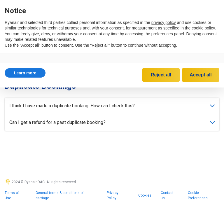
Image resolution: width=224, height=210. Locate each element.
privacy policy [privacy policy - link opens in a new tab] (163, 22)
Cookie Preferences (198, 195)
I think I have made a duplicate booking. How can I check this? (112, 105)
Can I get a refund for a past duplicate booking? (112, 122)
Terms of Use (12, 195)
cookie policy (203, 28)
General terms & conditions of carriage (60, 195)
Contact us (167, 195)
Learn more (25, 73)
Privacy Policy (112, 195)
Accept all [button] (201, 74)
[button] (25, 73)
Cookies (144, 195)
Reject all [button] (161, 74)
